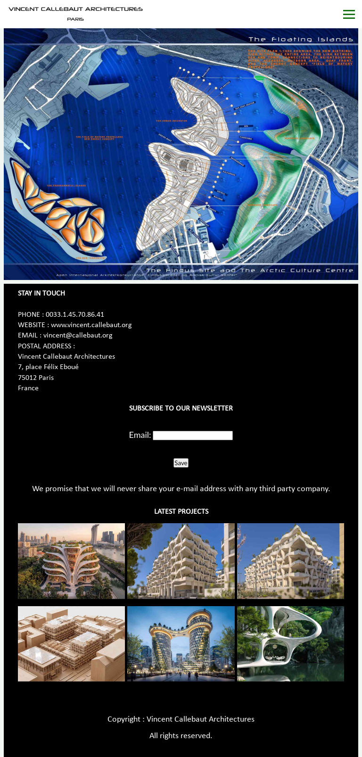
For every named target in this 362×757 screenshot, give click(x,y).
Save (180, 463)
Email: (140, 434)
